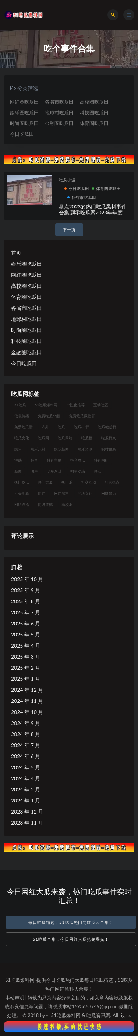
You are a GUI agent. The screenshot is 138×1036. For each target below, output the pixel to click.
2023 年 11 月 (27, 822)
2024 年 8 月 (25, 734)
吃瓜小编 (67, 179)
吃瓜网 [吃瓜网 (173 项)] (43, 438)
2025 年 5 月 (25, 634)
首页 (16, 252)
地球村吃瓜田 (59, 112)
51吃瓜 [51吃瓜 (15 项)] (20, 405)
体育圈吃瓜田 (94, 123)
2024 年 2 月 (25, 789)
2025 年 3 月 (25, 656)
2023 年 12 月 (27, 811)
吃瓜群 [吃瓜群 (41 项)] (86, 438)
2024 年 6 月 (25, 756)
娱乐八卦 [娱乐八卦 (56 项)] (38, 449)
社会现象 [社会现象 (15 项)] (21, 493)
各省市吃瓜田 (59, 102)
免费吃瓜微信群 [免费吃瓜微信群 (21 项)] (82, 416)
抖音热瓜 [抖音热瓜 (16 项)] (77, 460)
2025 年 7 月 (25, 612)
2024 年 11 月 (27, 701)
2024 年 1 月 (25, 800)
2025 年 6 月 (25, 623)
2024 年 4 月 (25, 778)
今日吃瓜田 (22, 134)
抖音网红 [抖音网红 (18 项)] (101, 460)
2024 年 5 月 (25, 767)
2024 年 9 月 (25, 723)
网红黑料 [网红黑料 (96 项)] (61, 493)
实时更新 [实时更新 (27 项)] (108, 449)
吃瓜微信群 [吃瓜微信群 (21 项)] (107, 427)
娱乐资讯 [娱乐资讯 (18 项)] (85, 449)
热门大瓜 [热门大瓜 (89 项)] (45, 482)
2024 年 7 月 (25, 745)
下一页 (69, 229)
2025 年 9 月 (25, 590)
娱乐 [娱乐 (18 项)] (18, 449)
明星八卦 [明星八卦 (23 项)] (54, 471)
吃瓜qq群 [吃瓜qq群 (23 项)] (81, 427)
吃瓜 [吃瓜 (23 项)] (61, 427)
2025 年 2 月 (25, 667)
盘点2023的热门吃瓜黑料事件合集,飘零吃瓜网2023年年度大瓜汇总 (93, 212)
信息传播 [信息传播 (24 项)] (21, 416)
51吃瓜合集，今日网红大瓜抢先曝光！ (71, 939)
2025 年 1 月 (25, 679)
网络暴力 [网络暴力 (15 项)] (108, 493)
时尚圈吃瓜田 (24, 123)
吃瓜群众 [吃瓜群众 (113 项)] (108, 438)
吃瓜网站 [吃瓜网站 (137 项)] (65, 438)
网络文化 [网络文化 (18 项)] (85, 493)
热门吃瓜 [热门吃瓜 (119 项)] (21, 482)
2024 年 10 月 (27, 712)
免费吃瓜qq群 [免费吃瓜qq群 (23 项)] (49, 416)
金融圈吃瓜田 (59, 123)
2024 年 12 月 (27, 690)
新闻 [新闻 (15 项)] (18, 471)
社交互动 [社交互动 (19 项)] (88, 482)
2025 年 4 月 (25, 645)
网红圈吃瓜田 (24, 102)
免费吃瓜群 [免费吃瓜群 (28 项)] (23, 427)
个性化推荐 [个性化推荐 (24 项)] (75, 405)
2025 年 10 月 (27, 579)
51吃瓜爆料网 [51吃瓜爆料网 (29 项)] (46, 405)
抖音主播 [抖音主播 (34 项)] (54, 460)
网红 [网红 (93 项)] (41, 493)
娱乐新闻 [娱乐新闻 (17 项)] (61, 449)
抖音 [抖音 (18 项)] (34, 460)
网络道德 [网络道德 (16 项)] (45, 504)
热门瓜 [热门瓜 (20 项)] (66, 482)
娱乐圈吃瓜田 (24, 112)
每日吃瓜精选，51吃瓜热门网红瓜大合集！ (70, 922)
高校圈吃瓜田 (94, 102)
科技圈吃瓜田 (94, 112)
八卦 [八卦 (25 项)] (45, 427)
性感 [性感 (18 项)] (18, 460)
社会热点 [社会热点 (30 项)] (112, 482)
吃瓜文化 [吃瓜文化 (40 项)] (21, 438)
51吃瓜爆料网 (66, 1015)
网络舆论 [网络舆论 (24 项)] (21, 504)
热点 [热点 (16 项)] (97, 471)
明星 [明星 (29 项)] (34, 471)
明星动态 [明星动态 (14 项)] (77, 471)
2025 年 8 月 (25, 601)
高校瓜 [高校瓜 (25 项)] (66, 504)
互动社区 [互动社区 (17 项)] (100, 405)
